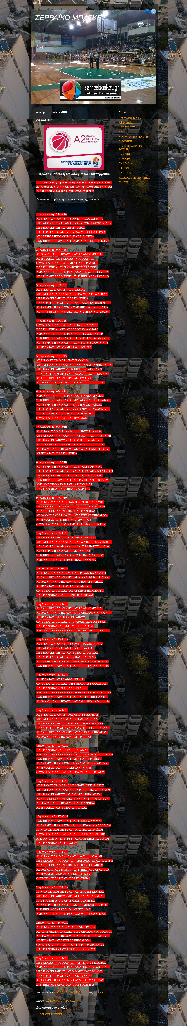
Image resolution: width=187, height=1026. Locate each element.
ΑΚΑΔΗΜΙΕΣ (127, 127)
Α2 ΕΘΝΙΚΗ (53, 974)
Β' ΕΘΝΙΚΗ (125, 141)
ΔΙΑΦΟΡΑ (124, 158)
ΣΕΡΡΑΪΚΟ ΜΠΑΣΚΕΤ (70, 17)
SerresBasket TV (130, 118)
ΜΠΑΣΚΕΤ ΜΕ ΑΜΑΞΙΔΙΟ (135, 177)
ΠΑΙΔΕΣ (124, 182)
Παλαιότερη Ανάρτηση (92, 1004)
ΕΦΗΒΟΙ (124, 168)
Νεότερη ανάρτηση (52, 1004)
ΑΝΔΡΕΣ (124, 132)
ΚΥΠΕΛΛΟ (125, 173)
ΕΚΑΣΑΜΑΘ (126, 163)
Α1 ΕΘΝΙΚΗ (126, 122)
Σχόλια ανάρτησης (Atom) (65, 1019)
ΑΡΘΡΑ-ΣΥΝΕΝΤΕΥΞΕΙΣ (134, 136)
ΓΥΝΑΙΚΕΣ (68, 974)
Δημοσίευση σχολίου (51, 987)
